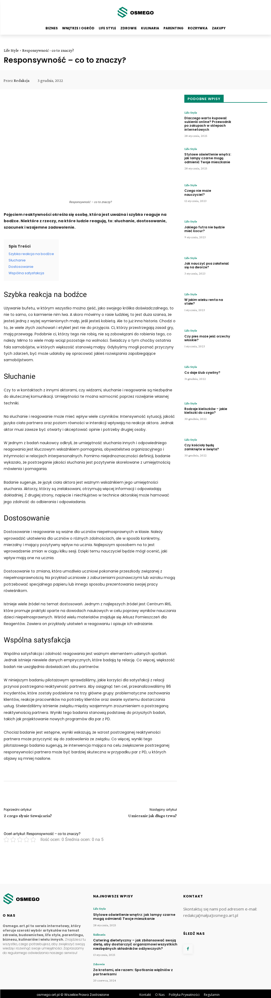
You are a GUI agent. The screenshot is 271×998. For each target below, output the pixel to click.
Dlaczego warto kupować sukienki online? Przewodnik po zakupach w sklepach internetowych (207, 123)
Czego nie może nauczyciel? (207, 190)
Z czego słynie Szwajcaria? (28, 815)
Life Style (11, 50)
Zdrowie (99, 962)
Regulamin (212, 992)
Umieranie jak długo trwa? (152, 815)
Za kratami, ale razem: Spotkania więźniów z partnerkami (131, 970)
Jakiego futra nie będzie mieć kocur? (204, 228)
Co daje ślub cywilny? (201, 372)
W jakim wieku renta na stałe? (203, 301)
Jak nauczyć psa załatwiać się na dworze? (206, 265)
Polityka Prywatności (184, 992)
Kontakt (145, 992)
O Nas (160, 992)
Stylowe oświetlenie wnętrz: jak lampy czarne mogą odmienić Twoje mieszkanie (207, 157)
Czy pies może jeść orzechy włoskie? (206, 337)
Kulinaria (99, 933)
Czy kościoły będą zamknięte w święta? (207, 447)
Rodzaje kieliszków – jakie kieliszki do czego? (205, 410)
